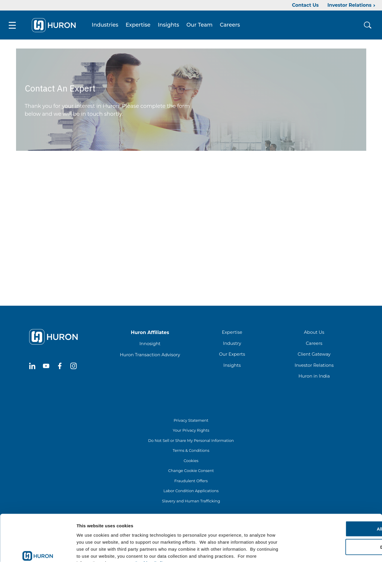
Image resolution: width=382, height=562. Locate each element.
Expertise (138, 25)
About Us (314, 332)
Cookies (191, 461)
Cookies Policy (151, 526)
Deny (333, 511)
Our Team (200, 25)
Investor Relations (349, 5)
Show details (306, 550)
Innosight (150, 344)
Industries (105, 25)
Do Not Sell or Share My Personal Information (191, 440)
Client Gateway (314, 354)
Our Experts (232, 354)
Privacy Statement (191, 420)
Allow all (333, 492)
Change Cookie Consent (191, 470)
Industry (232, 343)
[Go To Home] (54, 25)
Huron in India (314, 376)
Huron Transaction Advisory (150, 355)
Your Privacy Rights (191, 430)
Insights (168, 25)
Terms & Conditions (191, 450)
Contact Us (305, 5)
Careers (230, 25)
